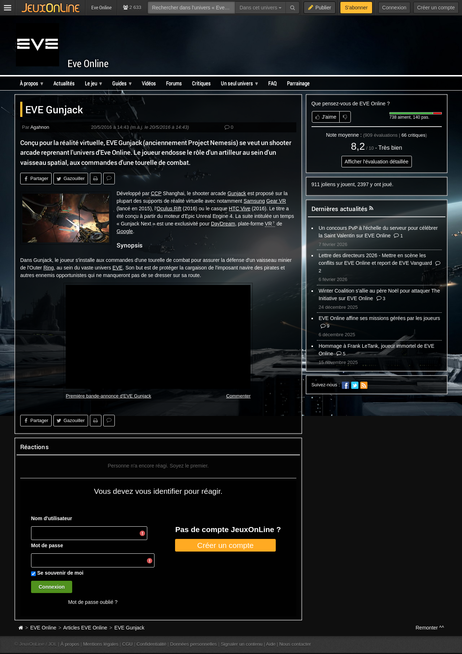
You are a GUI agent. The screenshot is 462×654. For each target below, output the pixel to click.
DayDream (223, 224)
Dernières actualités (339, 209)
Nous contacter (295, 644)
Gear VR (276, 201)
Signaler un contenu (241, 644)
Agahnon (39, 127)
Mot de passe (47, 545)
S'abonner (356, 7)
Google (125, 231)
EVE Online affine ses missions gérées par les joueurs (379, 318)
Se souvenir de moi (60, 573)
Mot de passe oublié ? (93, 602)
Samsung (254, 201)
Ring (48, 268)
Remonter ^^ (430, 628)
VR (268, 224)
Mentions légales (100, 644)
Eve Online (88, 63)
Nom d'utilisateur (51, 518)
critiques (413, 135)
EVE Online (43, 628)
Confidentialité (151, 644)
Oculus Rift (169, 208)
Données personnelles (193, 644)
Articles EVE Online (85, 628)
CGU (127, 644)
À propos (70, 644)
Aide (270, 644)
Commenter (238, 396)
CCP (156, 193)
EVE (118, 268)
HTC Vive (239, 208)
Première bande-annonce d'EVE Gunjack (108, 396)
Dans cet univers (261, 7)
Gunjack (236, 193)
